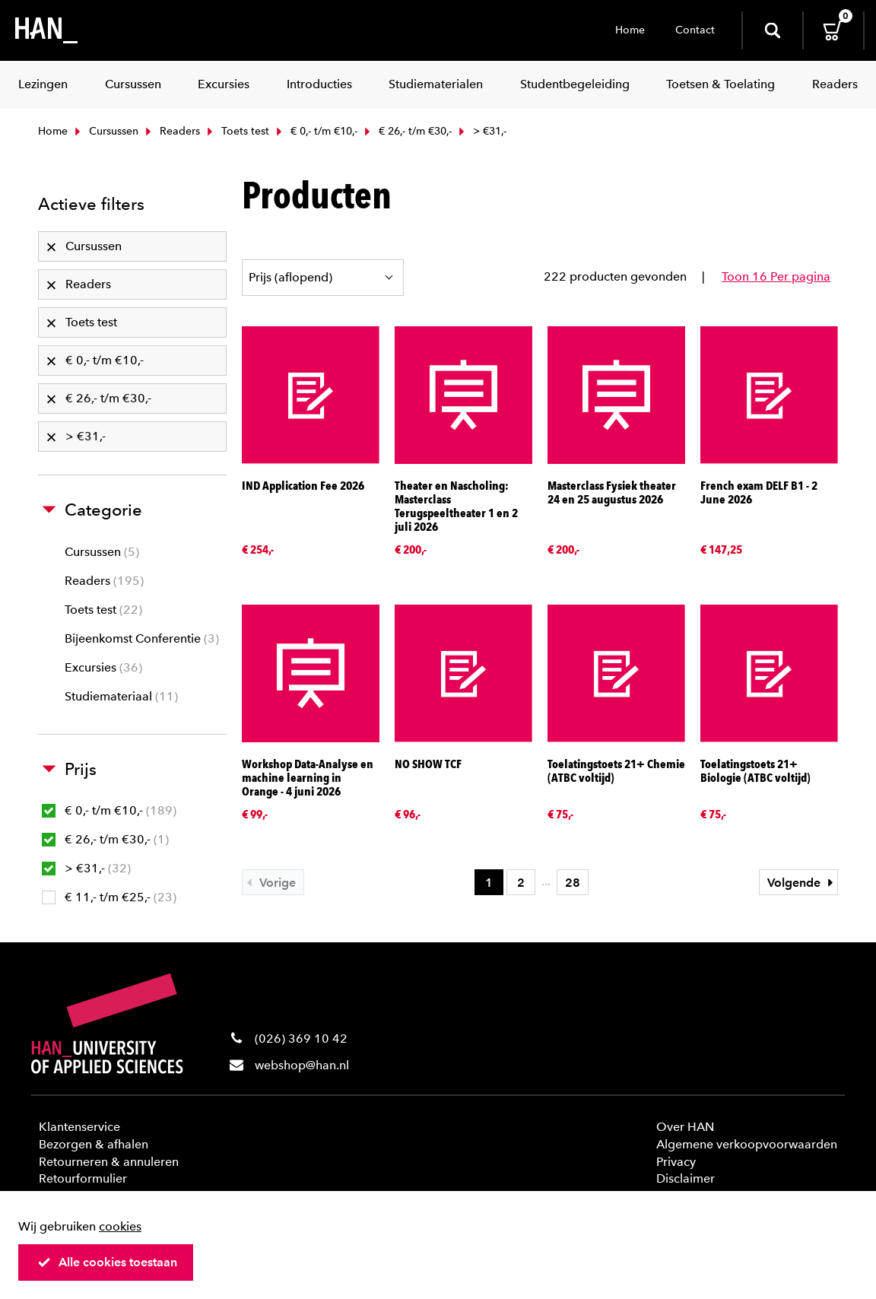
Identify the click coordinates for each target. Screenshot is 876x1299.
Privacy (676, 1161)
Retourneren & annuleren (109, 1161)
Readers (171, 131)
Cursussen (104, 131)
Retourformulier (83, 1178)
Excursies (103, 667)
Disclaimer (685, 1178)
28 (572, 882)
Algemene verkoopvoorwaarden (746, 1144)
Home (630, 30)
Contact (695, 30)
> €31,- (86, 868)
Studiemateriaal (121, 696)
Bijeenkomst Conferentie (142, 638)
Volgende (802, 882)
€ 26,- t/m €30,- (406, 131)
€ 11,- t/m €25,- (109, 897)
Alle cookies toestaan (107, 1262)
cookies (120, 1226)
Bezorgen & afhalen (93, 1144)
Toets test (236, 131)
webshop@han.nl (302, 1065)
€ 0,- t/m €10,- (315, 131)
